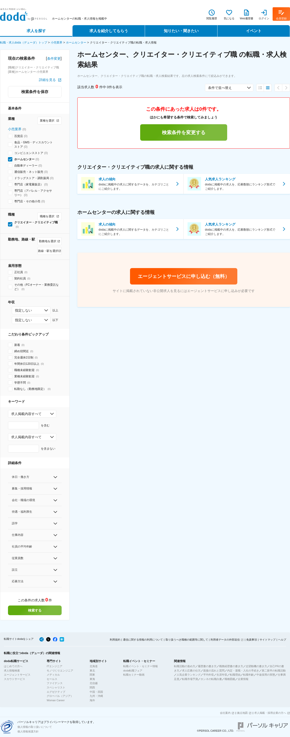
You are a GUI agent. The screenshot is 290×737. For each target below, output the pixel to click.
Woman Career (56, 700)
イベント (253, 31)
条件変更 (54, 58)
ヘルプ (282, 639)
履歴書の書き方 (207, 666)
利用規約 (115, 639)
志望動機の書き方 (256, 666)
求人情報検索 (12, 670)
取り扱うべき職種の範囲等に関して (187, 639)
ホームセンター (76, 42)
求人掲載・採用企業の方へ (270, 712)
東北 (92, 670)
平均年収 (208, 674)
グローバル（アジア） (60, 695)
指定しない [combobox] (23, 310)
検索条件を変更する (183, 132)
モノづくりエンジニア (60, 670)
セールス (52, 679)
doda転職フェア (132, 670)
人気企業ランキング (189, 674)
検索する (35, 610)
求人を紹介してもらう (108, 31)
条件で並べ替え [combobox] (220, 88)
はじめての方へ (13, 666)
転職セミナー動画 (134, 674)
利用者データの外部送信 (225, 639)
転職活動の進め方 (184, 666)
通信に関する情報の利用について (143, 639)
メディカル (53, 674)
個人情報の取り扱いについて (34, 726)
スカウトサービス (14, 679)
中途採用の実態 (265, 674)
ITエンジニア (54, 666)
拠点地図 (242, 712)
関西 (92, 687)
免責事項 (251, 639)
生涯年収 (222, 674)
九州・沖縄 (96, 695)
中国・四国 (96, 691)
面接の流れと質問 (214, 670)
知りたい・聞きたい (181, 31)
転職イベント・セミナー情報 (140, 666)
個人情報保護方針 (28, 731)
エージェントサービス (17, 674)
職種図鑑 (230, 679)
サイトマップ (268, 639)
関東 (92, 674)
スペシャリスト (56, 687)
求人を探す (36, 31)
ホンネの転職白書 (211, 679)
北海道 (94, 666)
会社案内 (225, 712)
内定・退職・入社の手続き (243, 670)
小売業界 (56, 42)
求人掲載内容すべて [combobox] (26, 414)
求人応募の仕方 (191, 670)
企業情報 (243, 679)
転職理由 (235, 674)
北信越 (94, 683)
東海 (92, 679)
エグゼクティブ (56, 691)
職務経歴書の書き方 (231, 666)
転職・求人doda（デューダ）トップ (23, 42)
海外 (92, 700)
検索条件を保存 (34, 92)
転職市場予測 (190, 679)
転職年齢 (248, 674)
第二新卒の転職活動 (274, 670)
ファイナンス (55, 683)
